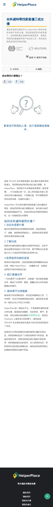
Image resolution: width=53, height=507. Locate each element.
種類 (38, 69)
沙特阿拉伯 (34, 315)
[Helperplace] (3, 3)
